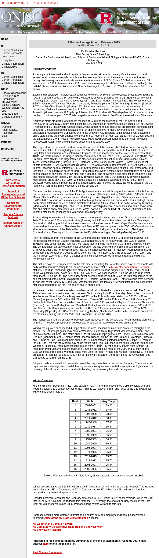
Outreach (7, 126)
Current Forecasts (12, 53)
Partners (6, 141)
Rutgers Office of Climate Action (13, 224)
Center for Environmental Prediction (13, 205)
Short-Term (8, 56)
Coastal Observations (14, 93)
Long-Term (8, 60)
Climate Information (13, 63)
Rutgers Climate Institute (13, 216)
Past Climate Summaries (47, 552)
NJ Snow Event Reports (47, 529)
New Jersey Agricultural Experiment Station (13, 183)
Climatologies (9, 66)
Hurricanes (8, 98)
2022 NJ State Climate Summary (12, 115)
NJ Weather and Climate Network (130, 267)
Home (4, 38)
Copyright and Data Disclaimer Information (11, 159)
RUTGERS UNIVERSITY (15, 3)
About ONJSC (10, 129)
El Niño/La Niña (10, 95)
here (45, 543)
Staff (4, 135)
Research (7, 132)
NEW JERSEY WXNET (46, 3)
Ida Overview (9, 101)
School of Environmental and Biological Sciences (13, 194)
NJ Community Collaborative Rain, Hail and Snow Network (68, 526)
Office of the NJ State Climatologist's (65, 517)
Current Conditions (12, 50)
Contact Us (7, 149)
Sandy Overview (11, 104)
